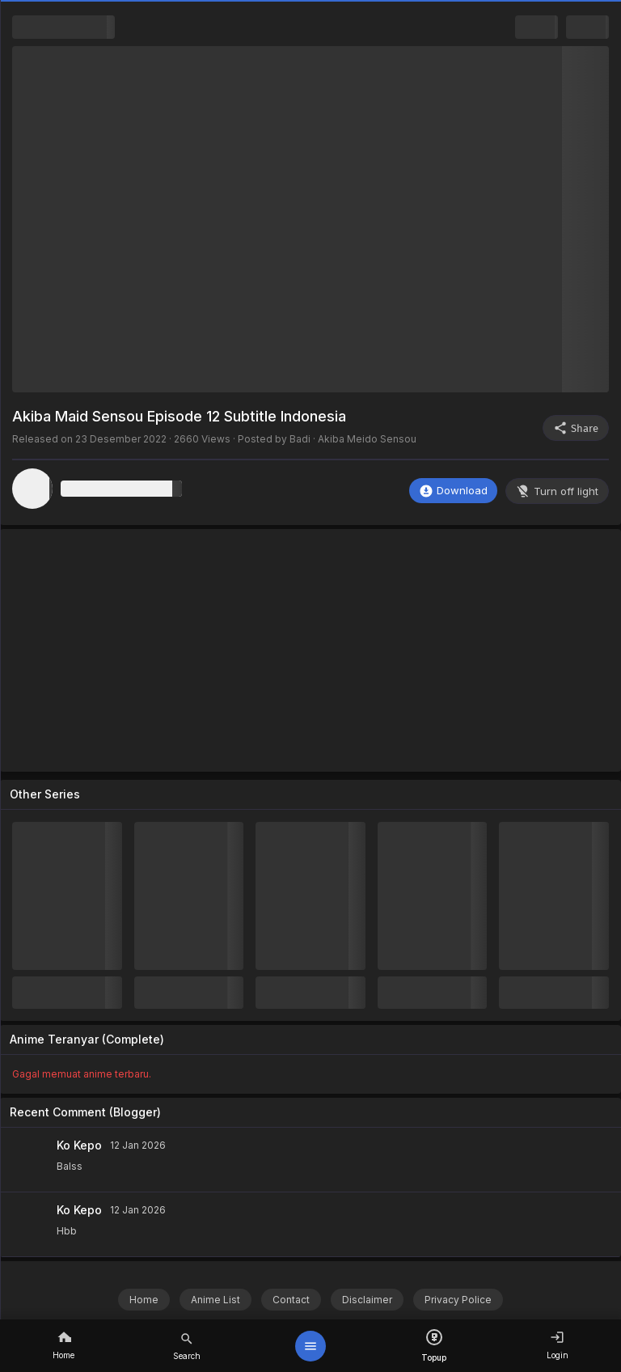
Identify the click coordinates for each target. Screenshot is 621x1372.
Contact (291, 1300)
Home (143, 1300)
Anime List (215, 1300)
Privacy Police (458, 1300)
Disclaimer (367, 1300)
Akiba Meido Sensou (367, 439)
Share (575, 428)
